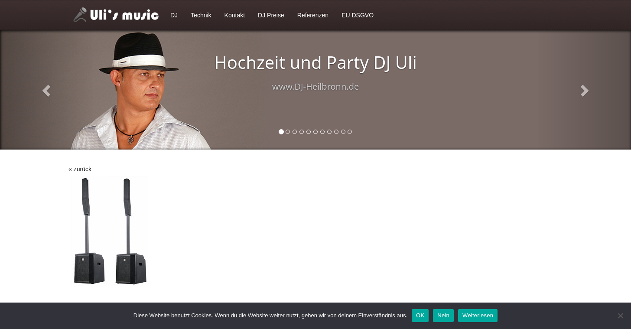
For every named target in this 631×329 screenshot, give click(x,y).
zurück (82, 169)
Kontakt (234, 15)
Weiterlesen (477, 315)
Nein (443, 315)
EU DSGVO (358, 15)
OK (420, 315)
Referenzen (313, 15)
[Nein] (620, 315)
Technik (201, 15)
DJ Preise (271, 15)
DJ (174, 15)
